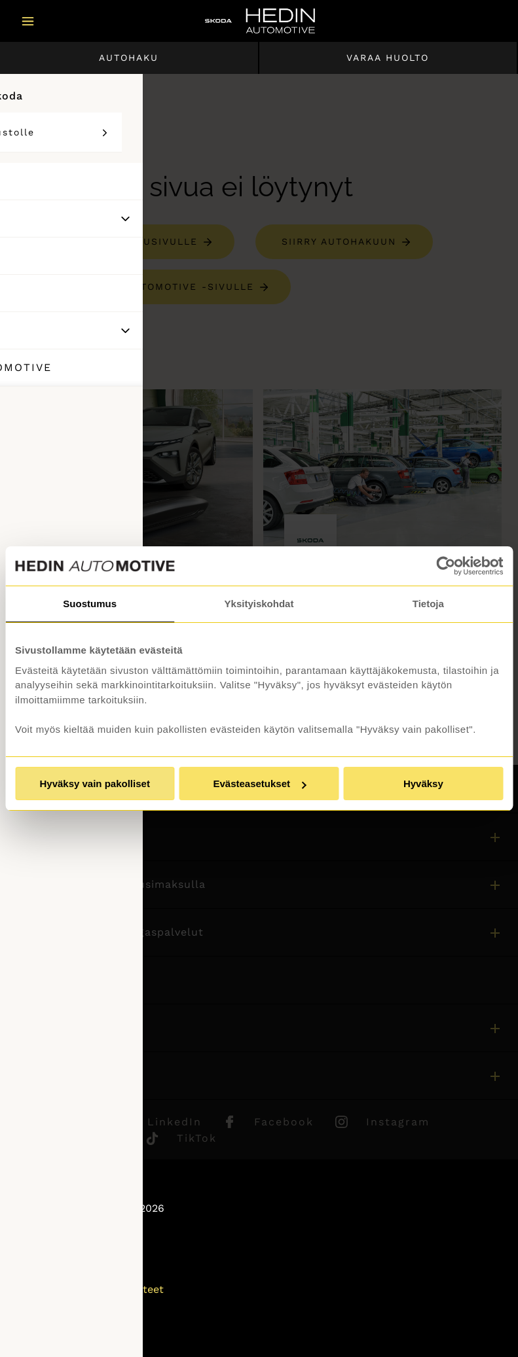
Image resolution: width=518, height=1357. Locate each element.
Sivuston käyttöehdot (70, 1254)
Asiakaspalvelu (53, 980)
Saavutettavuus (55, 1307)
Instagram (398, 1122)
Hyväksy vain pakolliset (94, 783)
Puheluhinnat (50, 1271)
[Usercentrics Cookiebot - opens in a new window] (445, 566)
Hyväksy (423, 783)
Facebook (284, 1122)
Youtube (98, 1138)
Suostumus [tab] (90, 603)
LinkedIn (174, 1122)
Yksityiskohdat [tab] (259, 603)
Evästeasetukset (259, 783)
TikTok (197, 1138)
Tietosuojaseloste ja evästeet (90, 1289)
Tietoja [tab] (428, 603)
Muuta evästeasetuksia (74, 1324)
